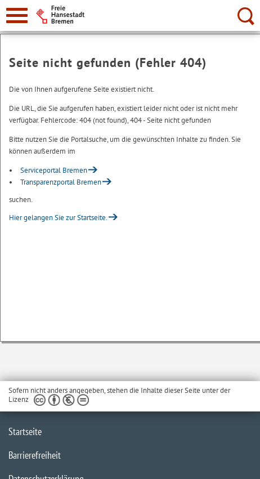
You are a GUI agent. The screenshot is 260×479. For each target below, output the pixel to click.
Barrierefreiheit (34, 455)
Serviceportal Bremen (53, 170)
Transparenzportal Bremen (60, 182)
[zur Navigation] (17, 15)
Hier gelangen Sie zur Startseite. (58, 217)
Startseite (25, 431)
